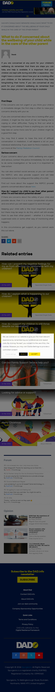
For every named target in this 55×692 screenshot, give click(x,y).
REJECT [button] (23, 354)
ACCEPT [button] (34, 354)
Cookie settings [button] (10, 354)
